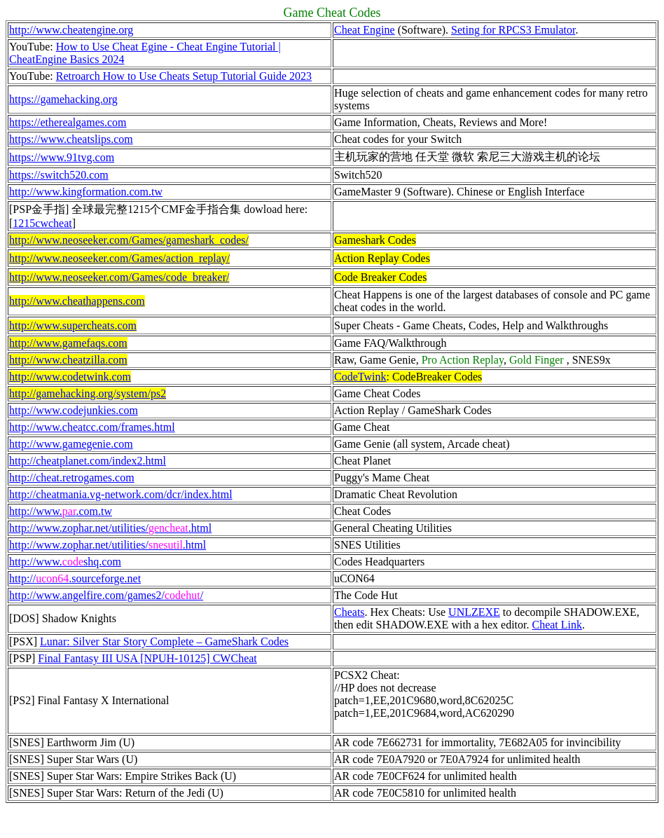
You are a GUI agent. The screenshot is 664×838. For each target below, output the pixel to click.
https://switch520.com (59, 175)
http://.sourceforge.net (75, 578)
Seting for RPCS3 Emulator (513, 30)
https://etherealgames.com (68, 122)
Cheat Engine (364, 30)
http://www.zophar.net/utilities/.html (107, 545)
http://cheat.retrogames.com (71, 477)
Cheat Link (557, 625)
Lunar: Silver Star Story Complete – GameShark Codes (164, 641)
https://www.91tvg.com (61, 157)
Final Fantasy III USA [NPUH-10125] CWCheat (147, 658)
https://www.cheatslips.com (71, 139)
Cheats (349, 612)
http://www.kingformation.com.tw (85, 192)
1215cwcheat (42, 223)
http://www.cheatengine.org (71, 30)
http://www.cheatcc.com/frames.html (92, 427)
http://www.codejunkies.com (73, 410)
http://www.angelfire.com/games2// (106, 595)
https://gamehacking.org (63, 99)
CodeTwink (360, 377)
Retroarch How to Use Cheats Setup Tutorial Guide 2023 (184, 76)
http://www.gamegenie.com (71, 444)
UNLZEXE (474, 612)
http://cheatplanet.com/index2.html (87, 461)
